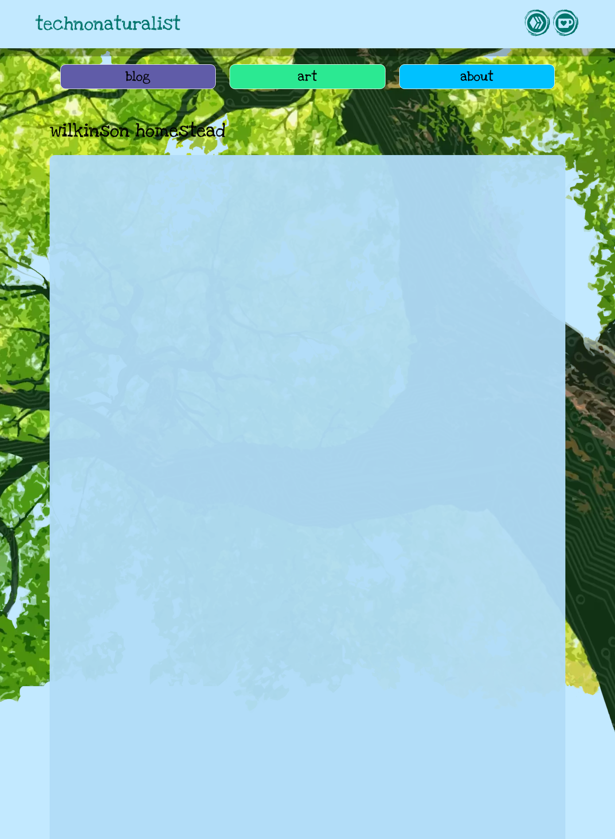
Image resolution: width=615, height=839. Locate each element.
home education (89, 656)
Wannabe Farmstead (429, 736)
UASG (372, 736)
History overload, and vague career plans (156, 559)
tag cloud (104, 784)
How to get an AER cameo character (148, 767)
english (360, 656)
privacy (346, 827)
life (144, 736)
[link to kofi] (565, 24)
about (477, 76)
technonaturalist (108, 24)
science (177, 656)
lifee (483, 736)
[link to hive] (537, 24)
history (141, 656)
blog (138, 76)
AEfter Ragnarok (100, 736)
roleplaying (332, 736)
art (307, 76)
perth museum (227, 656)
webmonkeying (276, 736)
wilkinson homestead (300, 656)
